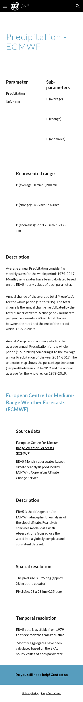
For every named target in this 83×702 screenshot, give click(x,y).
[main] (41, 41)
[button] (5, 6)
